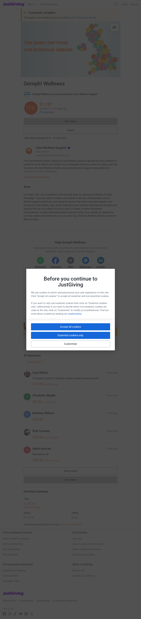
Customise (70, 343)
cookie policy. (75, 313)
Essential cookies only (70, 335)
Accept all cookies (70, 326)
